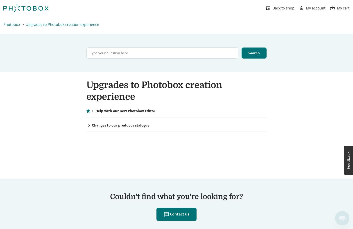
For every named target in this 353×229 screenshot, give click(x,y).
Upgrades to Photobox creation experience (62, 24)
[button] (348, 160)
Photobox (11, 24)
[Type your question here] (162, 53)
